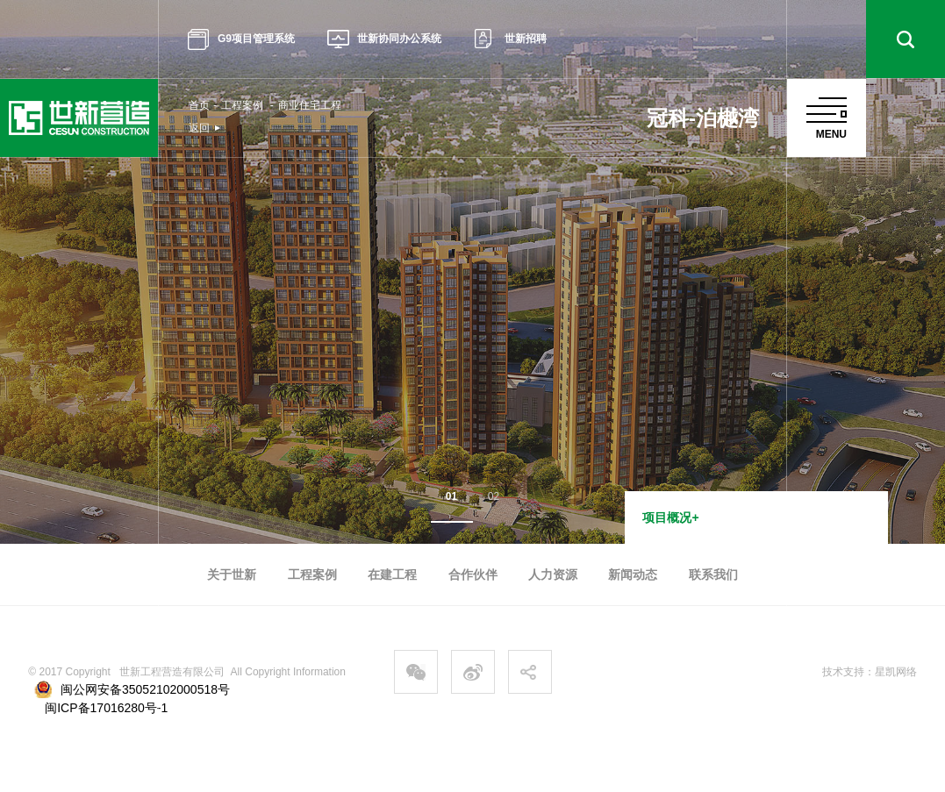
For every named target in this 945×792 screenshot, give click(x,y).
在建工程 (392, 574)
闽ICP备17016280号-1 (106, 708)
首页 (199, 105)
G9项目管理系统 (241, 39)
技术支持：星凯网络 (869, 672)
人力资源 (552, 574)
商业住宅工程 (309, 105)
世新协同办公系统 (384, 39)
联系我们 (713, 574)
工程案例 (242, 105)
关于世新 (231, 574)
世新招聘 (511, 39)
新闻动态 (632, 574)
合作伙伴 (473, 574)
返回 (199, 128)
